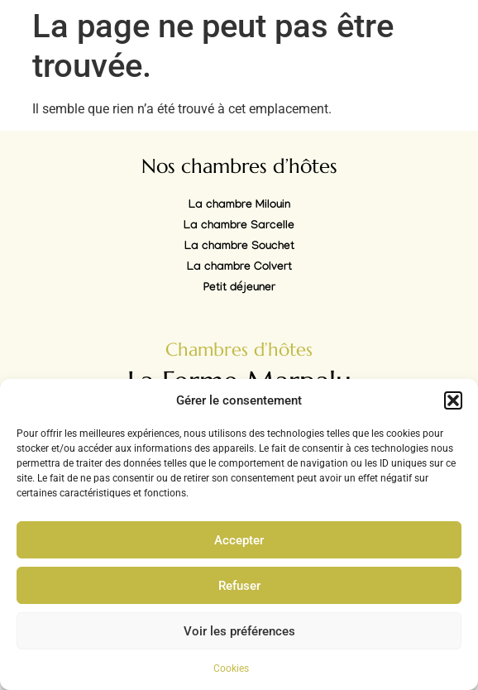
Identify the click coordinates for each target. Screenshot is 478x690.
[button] (453, 400)
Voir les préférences (239, 631)
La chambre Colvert (239, 268)
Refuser (239, 585)
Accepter (239, 540)
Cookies (231, 668)
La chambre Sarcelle (239, 226)
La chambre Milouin (239, 206)
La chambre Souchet (239, 247)
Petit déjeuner (239, 288)
